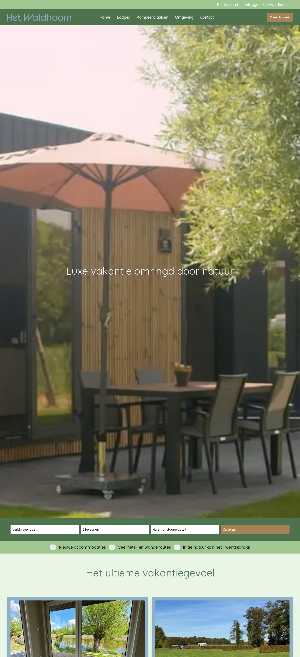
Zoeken (229, 529)
